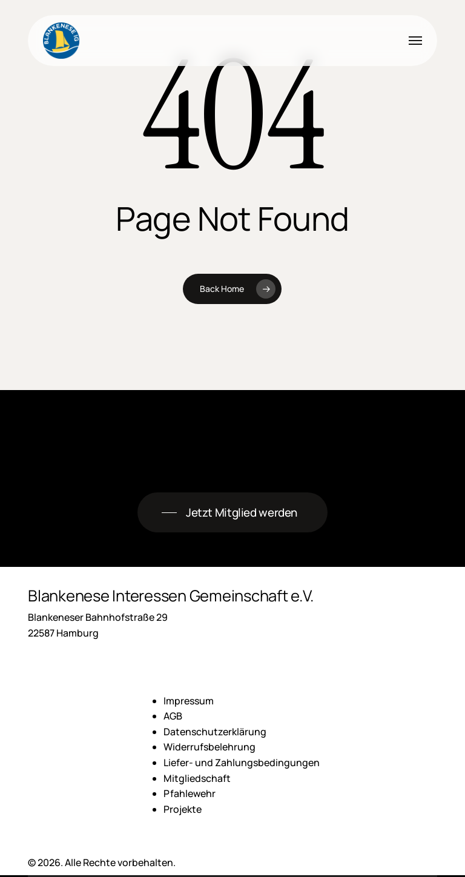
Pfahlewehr (189, 793)
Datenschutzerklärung (214, 731)
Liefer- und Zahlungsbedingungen (241, 762)
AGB (172, 716)
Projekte (182, 809)
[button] (415, 41)
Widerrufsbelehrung (209, 746)
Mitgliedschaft (197, 778)
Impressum (188, 700)
